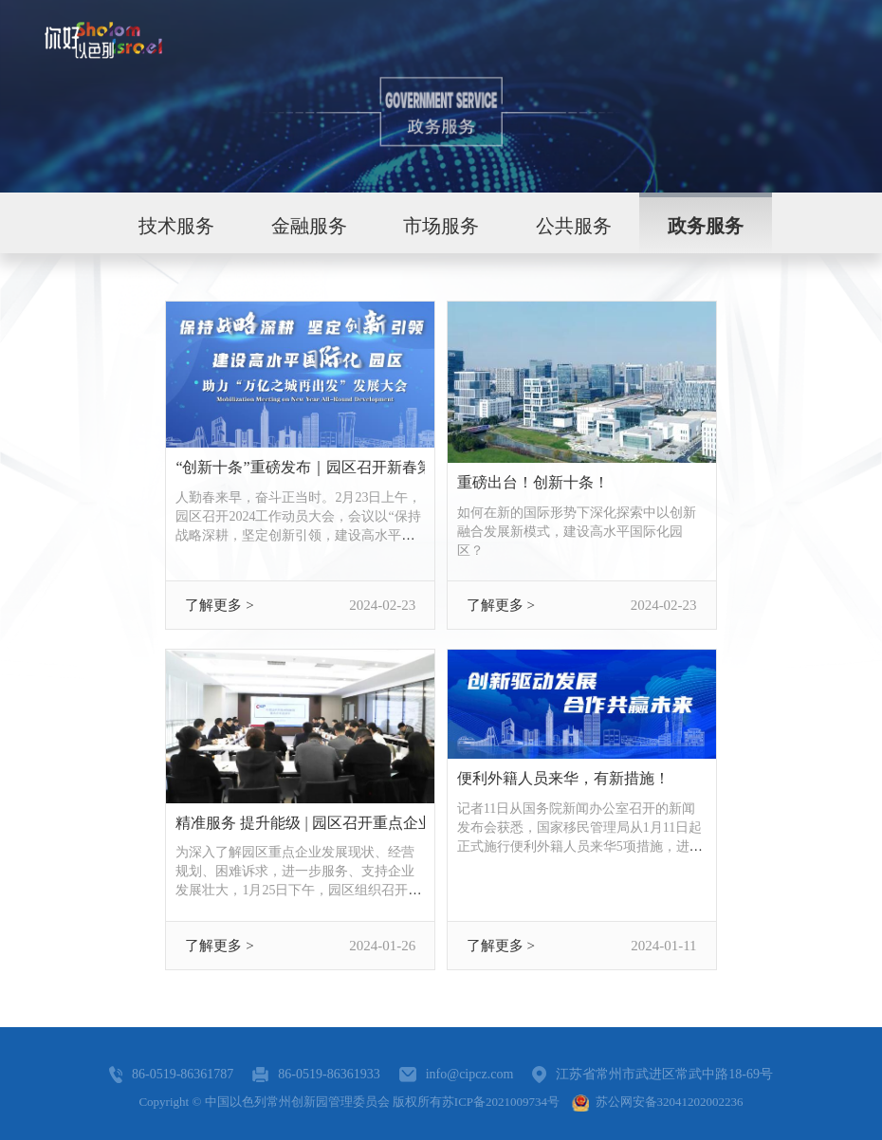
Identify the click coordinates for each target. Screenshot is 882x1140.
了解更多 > (219, 605)
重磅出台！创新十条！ (533, 482)
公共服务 (574, 225)
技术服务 (176, 225)
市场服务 (441, 225)
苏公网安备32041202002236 (658, 1101)
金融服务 (309, 225)
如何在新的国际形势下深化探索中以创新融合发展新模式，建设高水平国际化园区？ (576, 532)
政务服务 (706, 225)
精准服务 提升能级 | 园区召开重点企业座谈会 (300, 823)
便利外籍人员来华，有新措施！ (563, 778)
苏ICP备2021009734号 (501, 1101)
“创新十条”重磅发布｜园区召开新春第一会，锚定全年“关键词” (300, 467)
